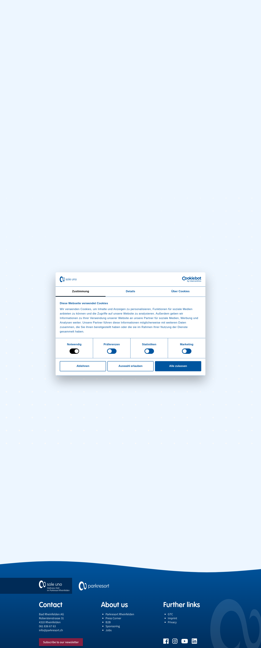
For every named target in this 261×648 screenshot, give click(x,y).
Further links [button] (181, 604)
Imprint (172, 618)
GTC (170, 614)
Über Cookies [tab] (180, 291)
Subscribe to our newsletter (61, 642)
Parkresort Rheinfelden (120, 614)
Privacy (172, 622)
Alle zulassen (178, 366)
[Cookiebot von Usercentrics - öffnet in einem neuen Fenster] (186, 279)
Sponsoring (113, 626)
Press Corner (113, 618)
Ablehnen (83, 366)
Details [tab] (130, 291)
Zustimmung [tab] (80, 291)
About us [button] (114, 604)
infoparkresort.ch (51, 630)
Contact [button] (50, 604)
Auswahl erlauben (130, 366)
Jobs (109, 630)
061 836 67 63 (47, 626)
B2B (108, 622)
